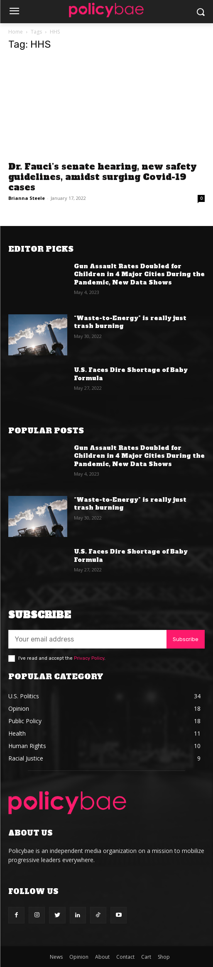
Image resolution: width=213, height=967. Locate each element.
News (56, 956)
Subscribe (185, 639)
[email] (87, 639)
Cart (146, 956)
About (102, 956)
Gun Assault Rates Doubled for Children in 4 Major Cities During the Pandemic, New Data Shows (139, 274)
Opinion (78, 956)
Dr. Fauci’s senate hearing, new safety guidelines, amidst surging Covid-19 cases (102, 176)
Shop (164, 956)
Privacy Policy (89, 658)
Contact (125, 956)
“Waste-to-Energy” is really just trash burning (130, 322)
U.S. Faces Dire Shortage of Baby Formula (131, 374)
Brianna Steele (26, 198)
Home (15, 31)
